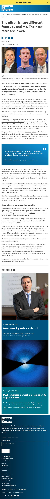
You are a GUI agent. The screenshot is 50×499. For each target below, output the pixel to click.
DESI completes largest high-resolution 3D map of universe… (24, 396)
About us (4, 463)
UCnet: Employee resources (9, 485)
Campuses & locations (7, 458)
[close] (47, 2)
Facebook (2, 495)
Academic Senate (6, 480)
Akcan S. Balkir (34, 128)
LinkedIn (18, 495)
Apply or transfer (6, 476)
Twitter (5, 495)
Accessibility (4, 489)
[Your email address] (25, 444)
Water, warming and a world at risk (21, 328)
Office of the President (7, 478)
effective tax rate (9, 102)
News (8, 15)
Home (3, 15)
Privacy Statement (22, 489)
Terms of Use (12, 489)
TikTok (11, 495)
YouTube (15, 495)
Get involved (5, 465)
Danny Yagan (35, 126)
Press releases (5, 467)
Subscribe (5, 451)
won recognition (30, 132)
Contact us (4, 470)
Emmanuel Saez (25, 126)
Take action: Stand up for (23, 2)
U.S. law (32, 213)
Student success (6, 461)
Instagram (8, 495)
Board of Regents (6, 483)
